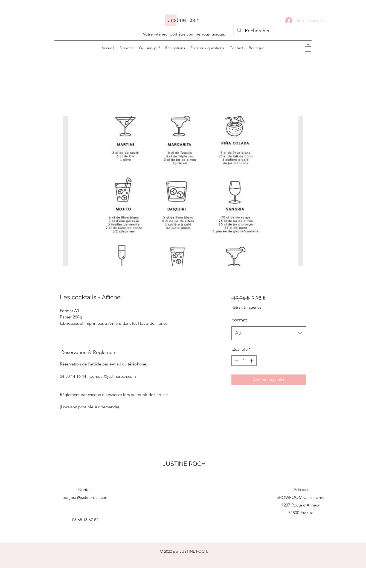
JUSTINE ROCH (184, 463)
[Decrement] (236, 361)
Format (239, 320)
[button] (308, 48)
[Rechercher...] (275, 30)
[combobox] (268, 333)
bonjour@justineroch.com (85, 497)
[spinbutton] (243, 361)
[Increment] (252, 361)
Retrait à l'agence (246, 307)
